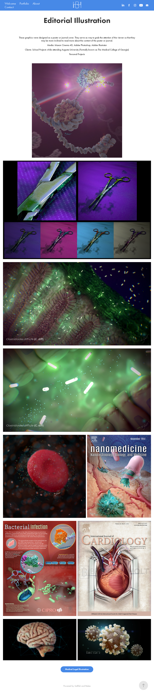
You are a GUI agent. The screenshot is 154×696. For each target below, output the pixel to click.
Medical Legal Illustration (77, 669)
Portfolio (24, 3)
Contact (9, 7)
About (36, 3)
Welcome (10, 3)
